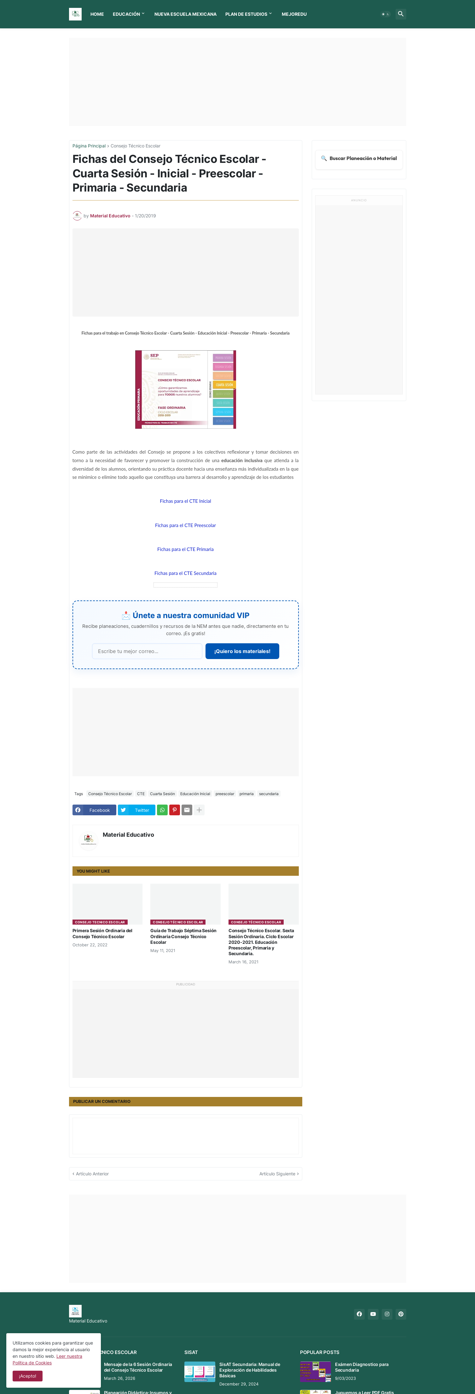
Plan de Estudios (246, 14)
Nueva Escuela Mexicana (185, 14)
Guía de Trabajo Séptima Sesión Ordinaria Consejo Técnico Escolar (183, 936)
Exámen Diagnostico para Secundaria (362, 1367)
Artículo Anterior (92, 1173)
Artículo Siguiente (277, 1173)
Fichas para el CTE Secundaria (185, 573)
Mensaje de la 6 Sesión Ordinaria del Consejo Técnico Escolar (138, 1367)
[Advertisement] (237, 82)
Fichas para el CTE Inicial (185, 501)
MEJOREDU (294, 14)
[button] (385, 14)
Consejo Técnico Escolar (135, 146)
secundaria (269, 793)
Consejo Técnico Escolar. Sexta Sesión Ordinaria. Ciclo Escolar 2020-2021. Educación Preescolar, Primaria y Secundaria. (261, 942)
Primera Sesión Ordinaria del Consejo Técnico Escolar (102, 933)
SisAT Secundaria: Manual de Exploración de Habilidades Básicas (249, 1370)
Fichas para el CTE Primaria (185, 549)
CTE (141, 793)
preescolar (225, 793)
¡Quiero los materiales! (242, 651)
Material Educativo (128, 834)
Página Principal (89, 146)
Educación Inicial (195, 793)
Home (97, 14)
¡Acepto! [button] (27, 1376)
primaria (247, 793)
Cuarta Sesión (162, 793)
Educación (126, 14)
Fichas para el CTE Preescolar (185, 525)
